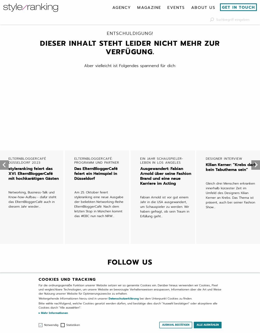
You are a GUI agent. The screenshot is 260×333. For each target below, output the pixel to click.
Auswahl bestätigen (175, 325)
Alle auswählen (208, 325)
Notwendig (51, 325)
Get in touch (238, 7)
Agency (121, 7)
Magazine (149, 7)
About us (203, 7)
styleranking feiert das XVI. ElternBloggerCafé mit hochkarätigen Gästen (34, 105)
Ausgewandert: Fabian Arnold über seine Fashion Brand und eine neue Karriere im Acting (166, 107)
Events (176, 7)
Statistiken (73, 325)
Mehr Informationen (54, 313)
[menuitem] (121, 7)
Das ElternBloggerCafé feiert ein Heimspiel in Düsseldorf (100, 105)
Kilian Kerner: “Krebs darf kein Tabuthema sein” (231, 100)
